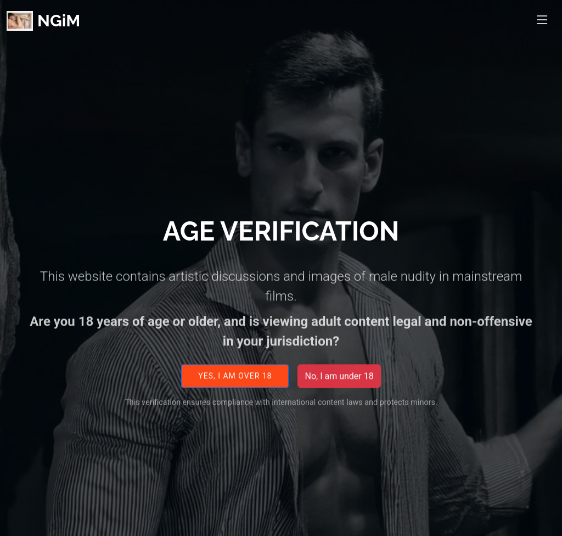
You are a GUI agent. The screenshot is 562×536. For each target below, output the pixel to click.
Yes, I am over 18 (235, 382)
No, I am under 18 (339, 382)
